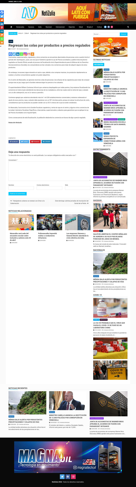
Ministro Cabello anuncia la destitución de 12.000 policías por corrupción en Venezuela (67, 417)
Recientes (98, 64)
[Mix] (2, 35)
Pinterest (35, 141)
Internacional (60, 27)
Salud (81, 27)
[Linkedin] (17, 54)
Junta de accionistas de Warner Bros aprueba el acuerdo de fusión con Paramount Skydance (110, 182)
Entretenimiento (101, 149)
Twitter (24, 141)
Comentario (12, 160)
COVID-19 (97, 295)
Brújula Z (90, 27)
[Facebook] (10, 54)
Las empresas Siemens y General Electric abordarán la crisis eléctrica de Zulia (77, 235)
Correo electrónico (43, 185)
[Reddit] (2, 20)
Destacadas (20, 27)
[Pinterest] (2, 27)
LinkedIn (46, 141)
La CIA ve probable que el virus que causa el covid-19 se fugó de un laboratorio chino (109, 325)
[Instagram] (25, 54)
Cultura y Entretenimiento (110, 102)
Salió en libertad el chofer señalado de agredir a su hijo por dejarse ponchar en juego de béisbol (110, 236)
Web (66, 185)
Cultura (99, 27)
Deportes (72, 27)
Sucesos (31, 27)
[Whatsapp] (21, 54)
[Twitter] (14, 54)
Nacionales (99, 250)
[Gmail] (28, 54)
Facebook (14, 141)
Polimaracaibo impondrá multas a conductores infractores (47, 235)
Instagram (73, 476)
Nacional (49, 27)
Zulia (40, 27)
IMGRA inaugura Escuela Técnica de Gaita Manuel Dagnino (115, 124)
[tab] (98, 64)
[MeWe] (2, 31)
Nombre (11, 185)
